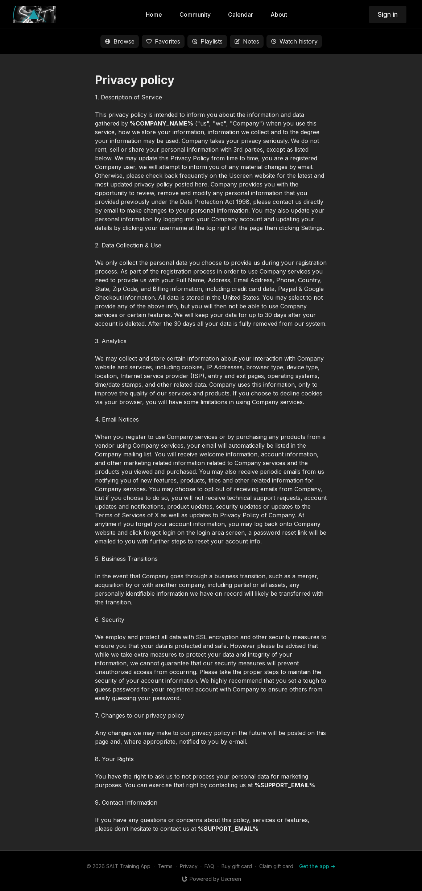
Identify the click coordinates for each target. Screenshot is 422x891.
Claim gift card (276, 866)
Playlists (207, 41)
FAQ (209, 866)
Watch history (294, 41)
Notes (246, 41)
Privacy (189, 866)
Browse (120, 41)
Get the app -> (317, 866)
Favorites (163, 41)
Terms (165, 866)
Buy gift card (237, 866)
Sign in (388, 14)
